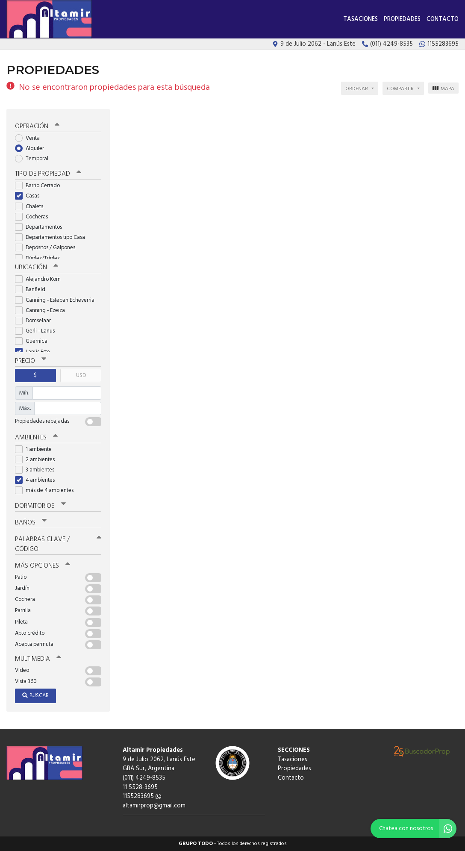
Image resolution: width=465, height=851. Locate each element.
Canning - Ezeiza (43, 310)
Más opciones (42, 566)
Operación (37, 126)
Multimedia (38, 659)
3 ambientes (37, 470)
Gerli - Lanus (37, 331)
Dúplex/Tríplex (40, 258)
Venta (30, 138)
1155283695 (142, 796)
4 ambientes (37, 480)
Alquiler (32, 148)
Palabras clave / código (58, 544)
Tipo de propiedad (48, 174)
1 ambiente (36, 449)
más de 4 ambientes (47, 490)
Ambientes (36, 438)
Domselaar (35, 321)
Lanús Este (35, 352)
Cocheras (34, 217)
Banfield (33, 290)
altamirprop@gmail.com (154, 806)
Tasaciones (360, 19)
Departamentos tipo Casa (53, 237)
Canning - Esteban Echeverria (57, 300)
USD (81, 375)
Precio (30, 361)
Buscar (35, 695)
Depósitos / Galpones (48, 248)
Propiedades (402, 19)
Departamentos (41, 227)
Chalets (32, 207)
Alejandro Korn (40, 279)
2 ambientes (37, 460)
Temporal (34, 159)
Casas (30, 196)
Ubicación (36, 267)
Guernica (34, 341)
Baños (31, 523)
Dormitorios (40, 506)
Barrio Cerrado (40, 186)
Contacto (443, 19)
